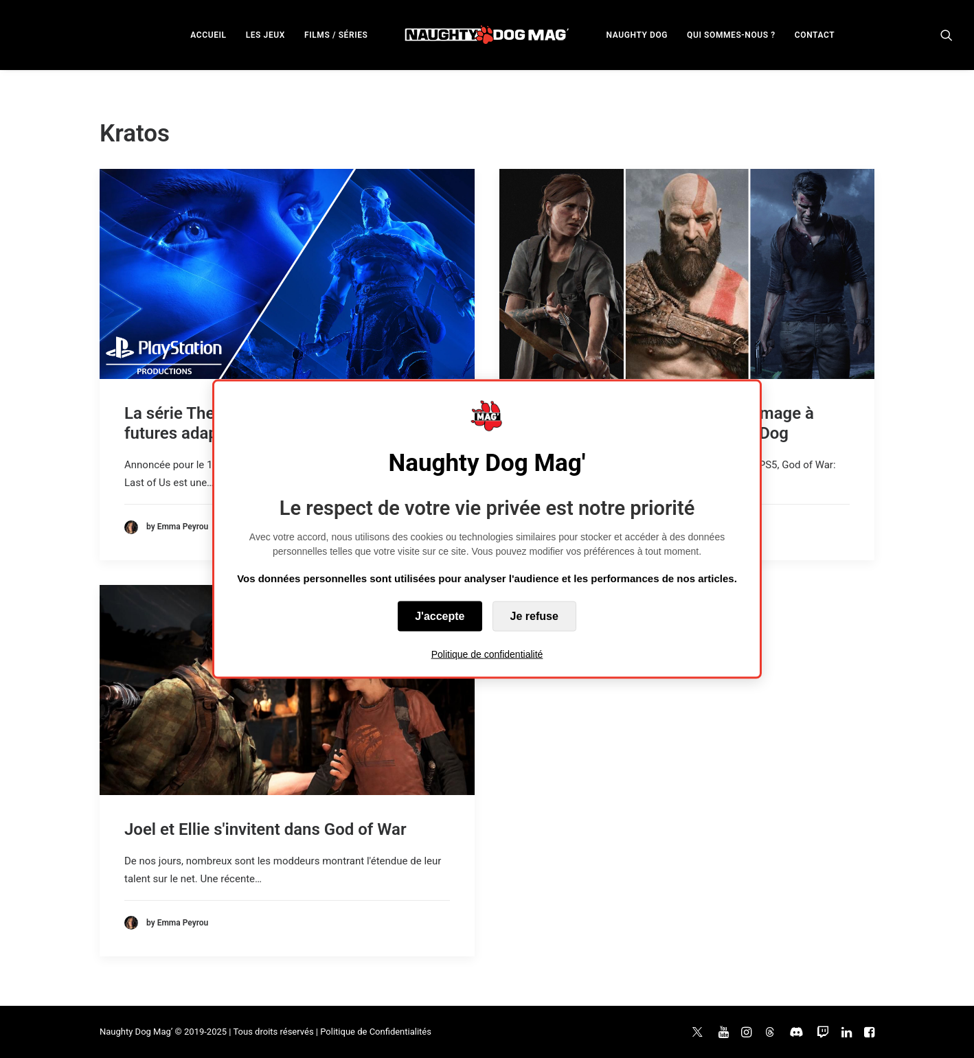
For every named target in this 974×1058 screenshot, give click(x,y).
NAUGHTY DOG (637, 35)
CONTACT (815, 35)
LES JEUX (265, 35)
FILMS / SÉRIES (336, 35)
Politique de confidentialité (487, 654)
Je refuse (534, 616)
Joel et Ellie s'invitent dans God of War (265, 829)
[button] (946, 34)
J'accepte (439, 616)
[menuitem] (208, 34)
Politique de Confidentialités (375, 1031)
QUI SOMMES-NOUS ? (731, 35)
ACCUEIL (208, 35)
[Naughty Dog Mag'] (487, 35)
